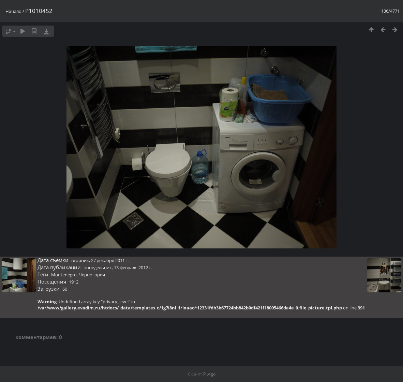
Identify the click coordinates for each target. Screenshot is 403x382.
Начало (13, 11)
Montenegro (64, 275)
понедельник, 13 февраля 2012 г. (118, 267)
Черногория (92, 275)
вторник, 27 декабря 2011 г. (100, 260)
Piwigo (209, 374)
